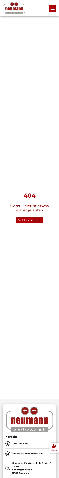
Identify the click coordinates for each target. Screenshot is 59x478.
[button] (52, 8)
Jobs (54, 450)
